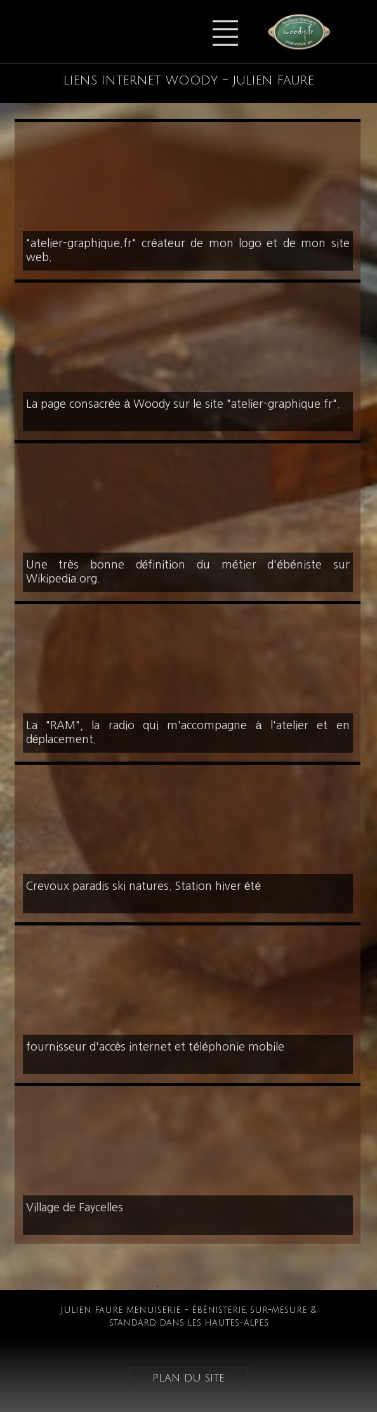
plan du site (188, 1377)
